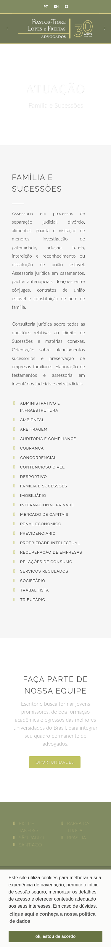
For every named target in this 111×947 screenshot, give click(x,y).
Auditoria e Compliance (48, 439)
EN (56, 6)
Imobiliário (33, 495)
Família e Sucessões (43, 486)
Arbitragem (34, 429)
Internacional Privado (47, 505)
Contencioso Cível (42, 467)
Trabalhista (34, 590)
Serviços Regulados (44, 571)
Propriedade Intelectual (50, 543)
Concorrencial (38, 457)
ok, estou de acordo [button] (56, 936)
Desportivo (33, 476)
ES (66, 6)
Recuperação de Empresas (51, 552)
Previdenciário (38, 533)
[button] (55, 918)
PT (46, 6)
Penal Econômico (41, 524)
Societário (32, 580)
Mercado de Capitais (44, 514)
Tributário (32, 599)
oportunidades (55, 762)
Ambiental (32, 420)
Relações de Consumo (46, 562)
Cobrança (32, 448)
